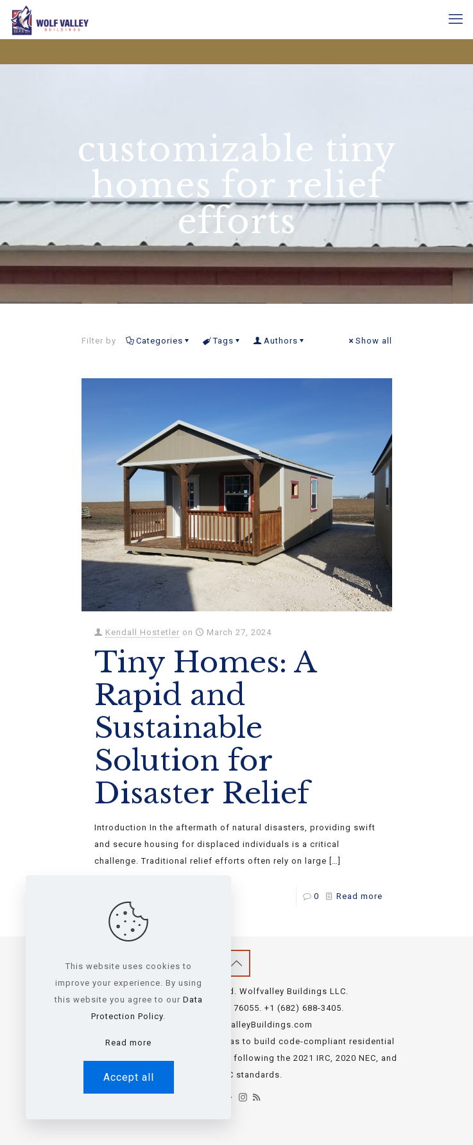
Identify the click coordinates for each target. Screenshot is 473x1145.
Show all (369, 340)
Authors (280, 340)
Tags (222, 340)
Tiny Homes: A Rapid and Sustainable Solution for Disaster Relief (205, 727)
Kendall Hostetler (142, 632)
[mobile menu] (456, 19)
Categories (158, 340)
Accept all (128, 1077)
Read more (359, 896)
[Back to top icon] (236, 963)
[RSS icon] (257, 1097)
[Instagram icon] (243, 1097)
